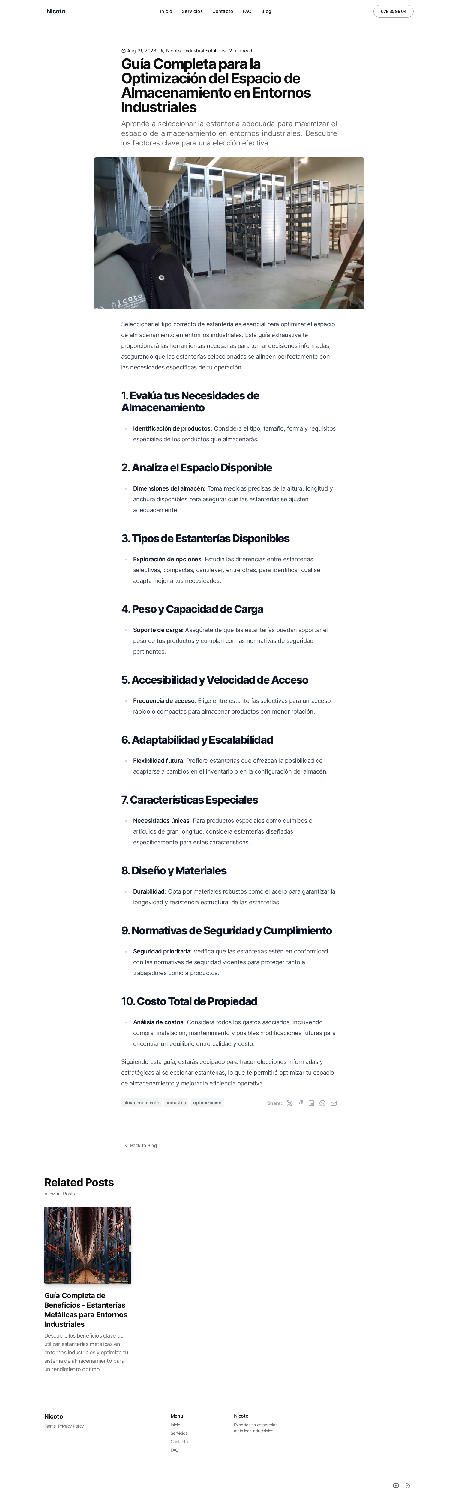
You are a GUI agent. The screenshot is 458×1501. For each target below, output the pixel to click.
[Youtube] (396, 1485)
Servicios (192, 11)
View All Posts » (61, 1194)
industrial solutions (204, 51)
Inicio (166, 11)
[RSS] (408, 1485)
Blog (266, 11)
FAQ (247, 11)
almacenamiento (142, 1103)
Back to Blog (140, 1145)
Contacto (222, 11)
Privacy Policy (71, 1425)
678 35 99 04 (393, 11)
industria (176, 1103)
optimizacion (207, 1103)
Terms (50, 1425)
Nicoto (53, 1416)
